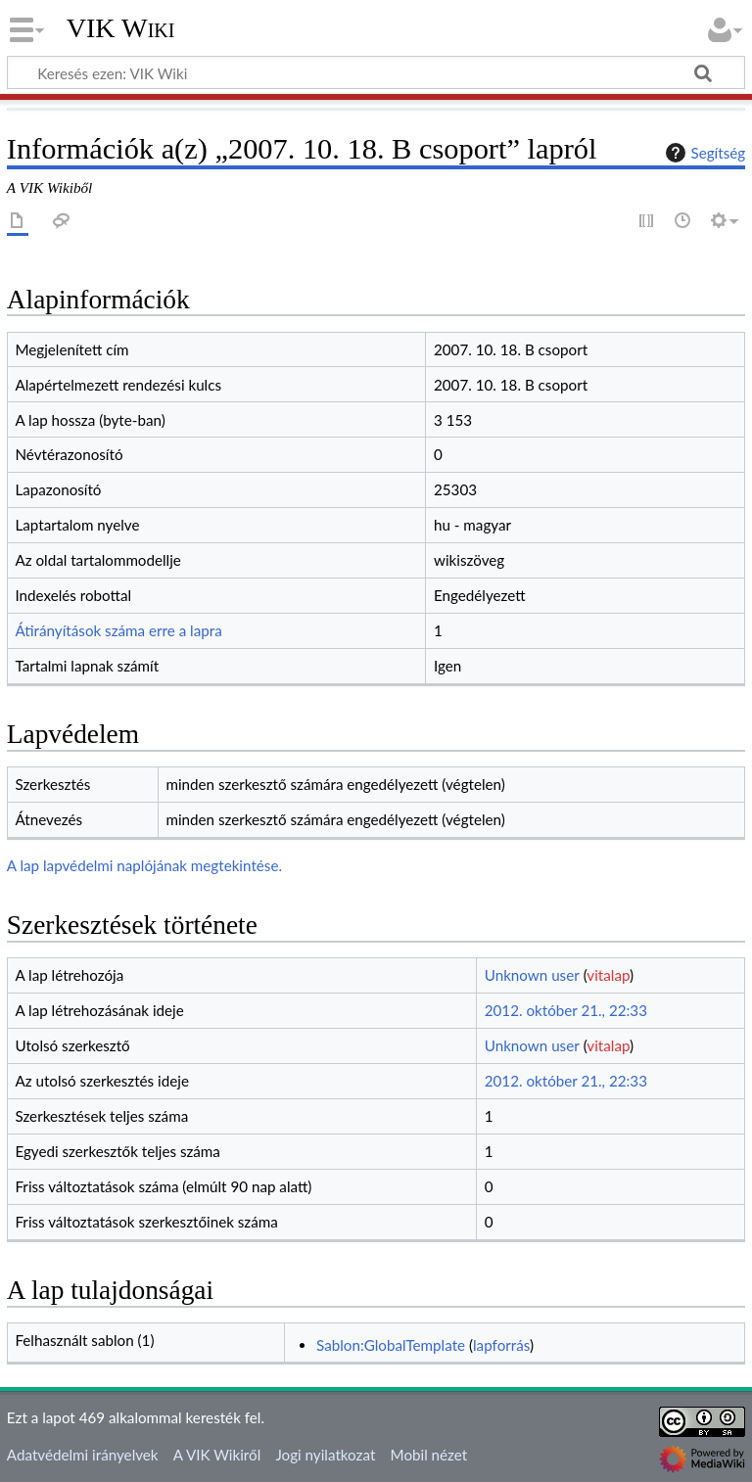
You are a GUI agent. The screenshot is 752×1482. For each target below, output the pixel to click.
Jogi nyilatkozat (325, 1454)
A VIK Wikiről (216, 1454)
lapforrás (501, 1345)
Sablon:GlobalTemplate (390, 1345)
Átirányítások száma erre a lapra (118, 630)
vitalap (608, 975)
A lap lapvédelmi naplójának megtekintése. (144, 865)
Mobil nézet (429, 1454)
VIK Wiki (121, 28)
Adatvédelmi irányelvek (83, 1454)
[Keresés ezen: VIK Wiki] (376, 72)
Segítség (703, 152)
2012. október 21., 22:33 (566, 1010)
